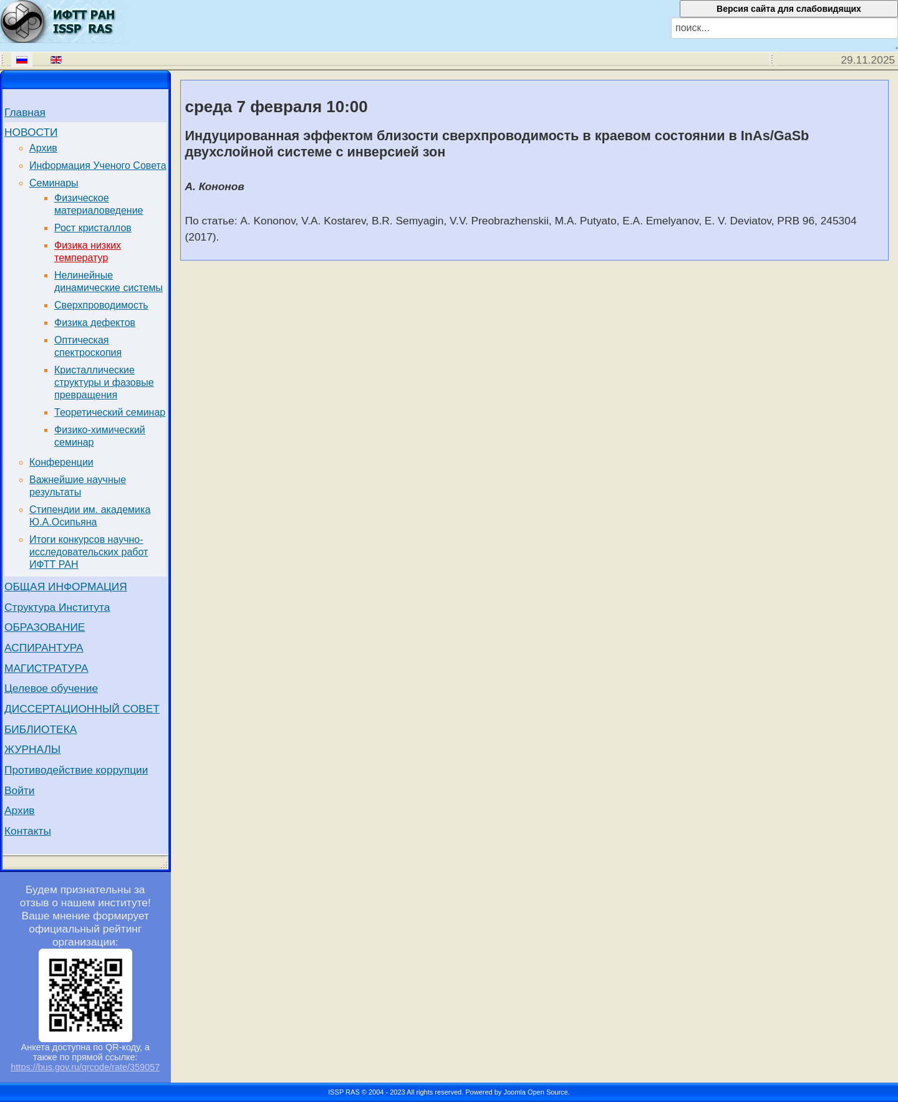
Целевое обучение (51, 688)
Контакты (27, 831)
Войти (19, 790)
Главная (25, 112)
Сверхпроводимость (101, 305)
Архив (43, 148)
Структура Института (57, 607)
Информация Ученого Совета (98, 165)
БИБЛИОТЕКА (40, 729)
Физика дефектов (94, 322)
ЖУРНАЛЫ (32, 749)
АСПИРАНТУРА (44, 647)
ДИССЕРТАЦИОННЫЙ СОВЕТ (82, 708)
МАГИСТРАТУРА (46, 668)
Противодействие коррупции (76, 770)
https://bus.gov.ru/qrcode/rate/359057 (85, 1067)
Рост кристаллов (93, 228)
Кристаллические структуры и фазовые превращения (104, 382)
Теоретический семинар (109, 412)
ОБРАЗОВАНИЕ (44, 627)
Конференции (61, 462)
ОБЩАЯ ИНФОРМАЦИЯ (65, 586)
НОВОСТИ (30, 132)
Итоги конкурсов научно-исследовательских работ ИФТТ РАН (88, 552)
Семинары (54, 183)
